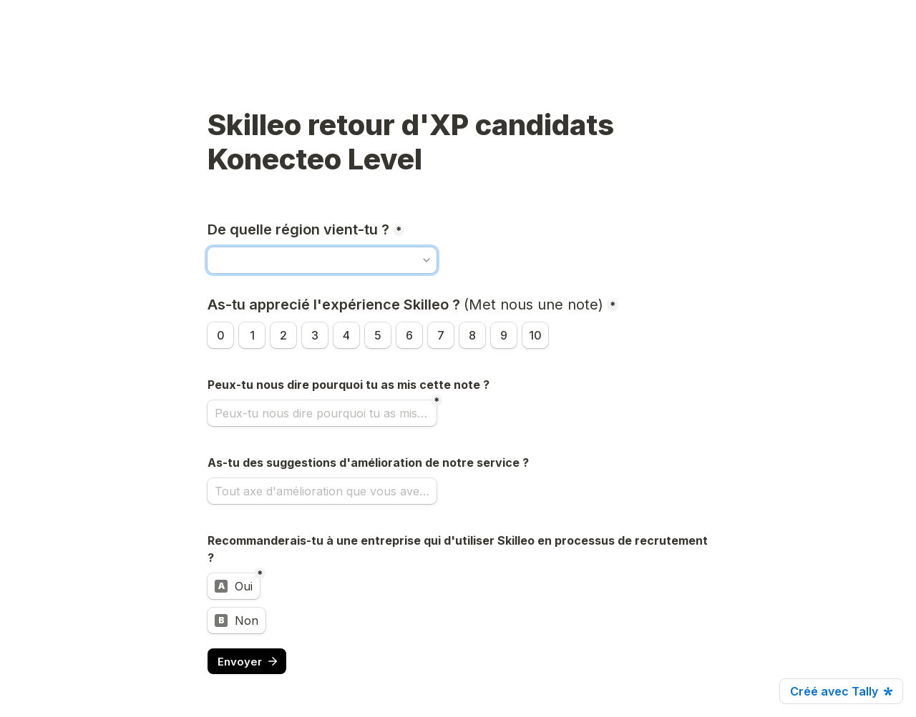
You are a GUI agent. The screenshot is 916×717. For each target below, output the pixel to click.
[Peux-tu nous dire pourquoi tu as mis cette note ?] (322, 413)
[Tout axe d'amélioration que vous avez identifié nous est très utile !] (322, 491)
